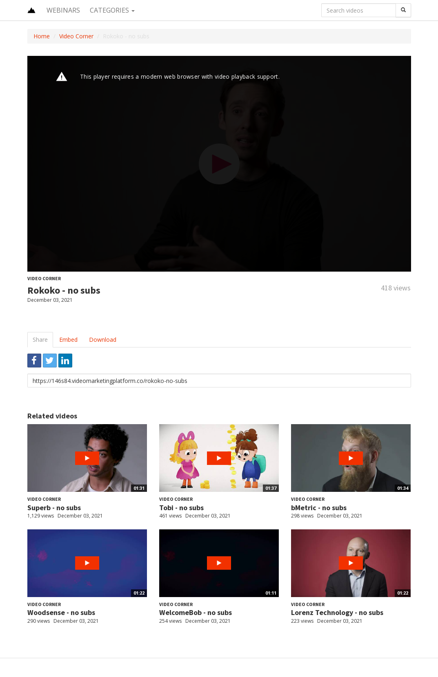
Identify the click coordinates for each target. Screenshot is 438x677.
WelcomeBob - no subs (195, 612)
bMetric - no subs (319, 507)
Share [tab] (40, 339)
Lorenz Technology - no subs (337, 612)
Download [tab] (102, 339)
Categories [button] (112, 10)
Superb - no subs (54, 507)
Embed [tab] (68, 339)
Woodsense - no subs (61, 612)
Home (41, 36)
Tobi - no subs (181, 507)
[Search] (403, 10)
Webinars (63, 10)
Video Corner (76, 36)
